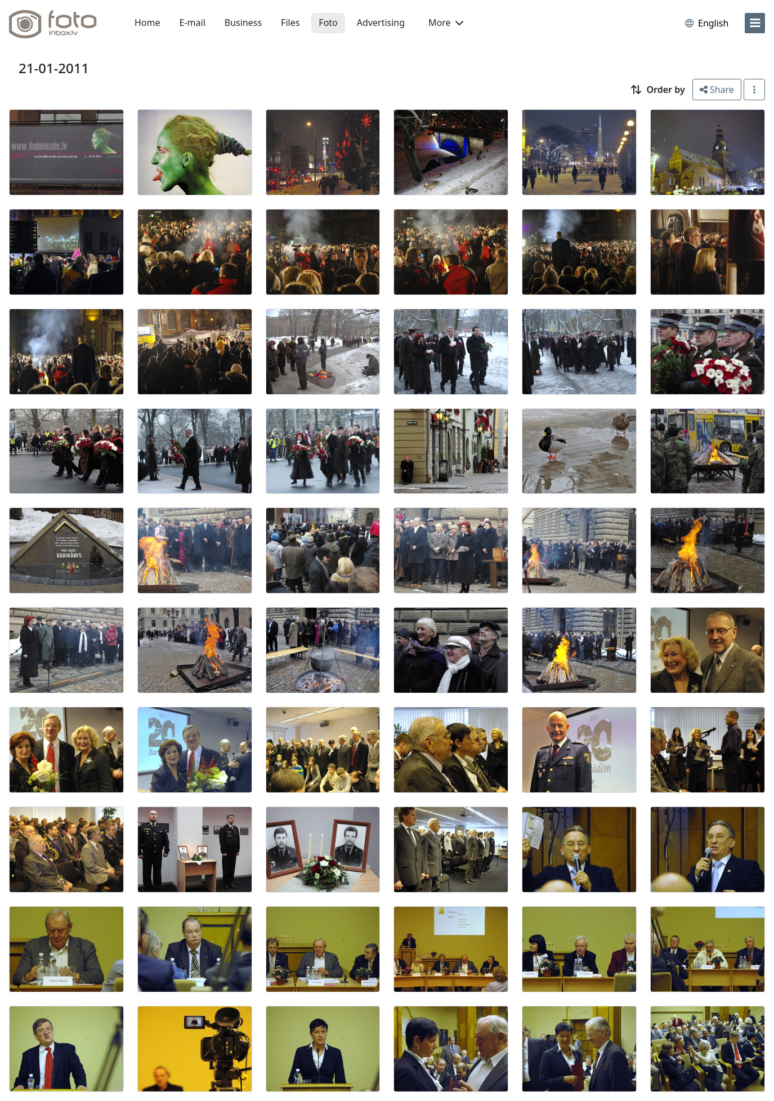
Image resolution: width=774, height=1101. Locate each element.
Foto (328, 22)
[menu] (755, 23)
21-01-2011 (54, 68)
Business (243, 22)
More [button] (445, 22)
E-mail (192, 22)
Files (290, 22)
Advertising (381, 22)
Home (147, 22)
